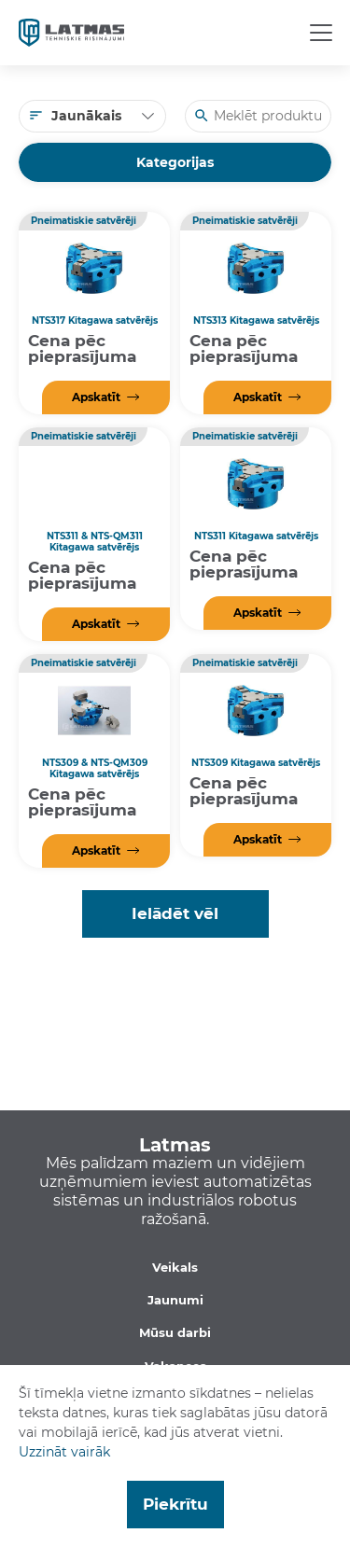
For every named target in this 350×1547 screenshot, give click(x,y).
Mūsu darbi (175, 1332)
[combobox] (92, 116)
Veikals (175, 1267)
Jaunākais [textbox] (86, 115)
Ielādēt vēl (175, 913)
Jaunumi (175, 1299)
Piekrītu (175, 1504)
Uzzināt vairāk (64, 1451)
